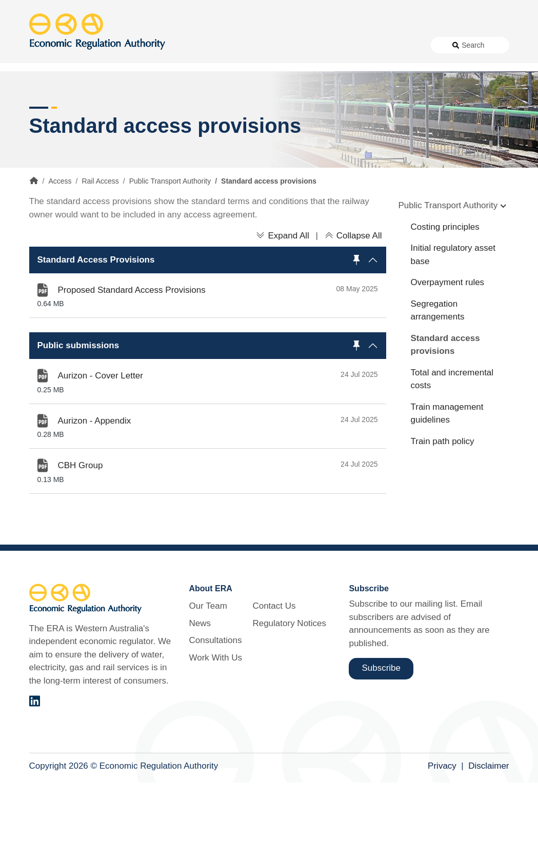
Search (473, 72)
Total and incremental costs (452, 437)
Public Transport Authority (170, 239)
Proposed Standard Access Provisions (132, 348)
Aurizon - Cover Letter (100, 434)
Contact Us (324, 72)
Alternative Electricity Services (156, 109)
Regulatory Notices (386, 72)
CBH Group (80, 524)
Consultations (212, 72)
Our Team (208, 664)
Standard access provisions (445, 402)
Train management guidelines (447, 471)
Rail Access (100, 239)
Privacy (442, 824)
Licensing (393, 109)
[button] (207, 318)
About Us (121, 72)
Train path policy (442, 499)
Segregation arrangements (438, 368)
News (167, 72)
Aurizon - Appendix (94, 479)
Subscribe (381, 726)
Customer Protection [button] (295, 109)
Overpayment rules (448, 341)
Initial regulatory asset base (453, 313)
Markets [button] (468, 109)
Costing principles (445, 285)
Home (33, 239)
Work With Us (270, 72)
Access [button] (43, 109)
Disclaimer (488, 824)
